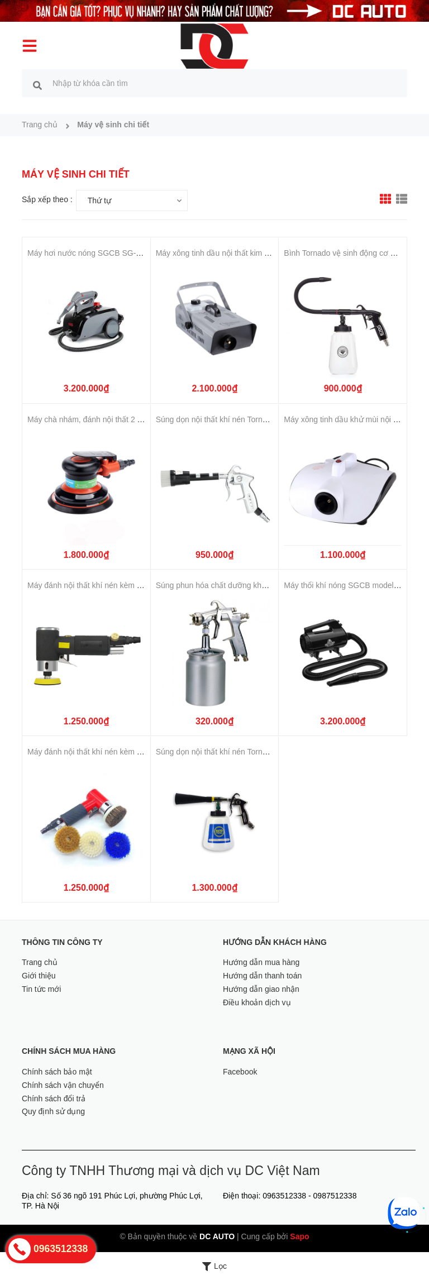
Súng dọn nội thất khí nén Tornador (217, 751)
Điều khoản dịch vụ (257, 1002)
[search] (37, 85)
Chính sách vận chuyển (63, 1085)
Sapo (299, 1236)
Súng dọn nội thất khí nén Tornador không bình (237, 419)
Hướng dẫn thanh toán (262, 975)
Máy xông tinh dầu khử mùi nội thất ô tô (352, 419)
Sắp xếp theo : (47, 199)
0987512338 (335, 1195)
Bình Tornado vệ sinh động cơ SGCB (348, 253)
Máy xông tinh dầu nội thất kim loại (216, 253)
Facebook (240, 1071)
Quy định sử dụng (53, 1111)
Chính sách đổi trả (53, 1098)
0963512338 (284, 1195)
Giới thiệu (39, 975)
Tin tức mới (41, 989)
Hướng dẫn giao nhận (261, 989)
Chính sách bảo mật (57, 1071)
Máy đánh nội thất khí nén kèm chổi (89, 585)
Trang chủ (40, 962)
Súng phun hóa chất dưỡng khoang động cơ (233, 585)
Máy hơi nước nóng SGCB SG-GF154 (93, 253)
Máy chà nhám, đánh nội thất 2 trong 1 (94, 419)
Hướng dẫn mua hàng (261, 962)
